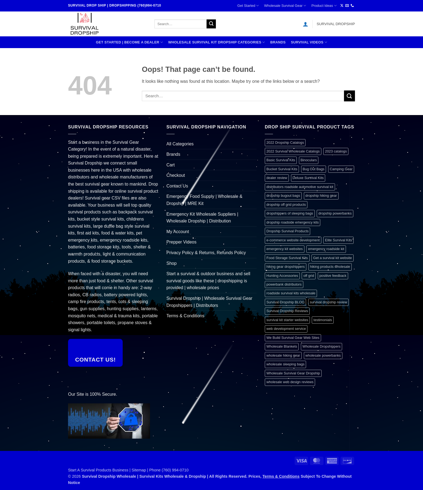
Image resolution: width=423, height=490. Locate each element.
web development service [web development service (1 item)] (286, 329)
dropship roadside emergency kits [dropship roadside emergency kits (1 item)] (292, 222)
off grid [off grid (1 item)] (308, 276)
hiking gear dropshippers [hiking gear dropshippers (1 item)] (285, 267)
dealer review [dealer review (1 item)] (276, 178)
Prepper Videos (181, 242)
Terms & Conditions (185, 315)
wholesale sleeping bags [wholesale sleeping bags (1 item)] (285, 364)
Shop (171, 263)
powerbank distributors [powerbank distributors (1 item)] (284, 284)
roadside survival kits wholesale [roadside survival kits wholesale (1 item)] (290, 293)
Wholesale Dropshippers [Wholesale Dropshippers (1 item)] (321, 346)
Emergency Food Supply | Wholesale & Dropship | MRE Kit (204, 200)
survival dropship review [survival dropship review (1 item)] (328, 302)
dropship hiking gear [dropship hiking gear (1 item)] (321, 195)
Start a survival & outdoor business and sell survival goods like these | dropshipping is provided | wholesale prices (208, 280)
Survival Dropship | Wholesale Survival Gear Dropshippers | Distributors (209, 302)
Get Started (248, 5)
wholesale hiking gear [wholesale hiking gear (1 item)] (283, 355)
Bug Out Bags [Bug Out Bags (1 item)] (314, 169)
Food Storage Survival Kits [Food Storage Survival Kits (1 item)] (287, 258)
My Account (177, 231)
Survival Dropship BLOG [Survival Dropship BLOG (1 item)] (285, 302)
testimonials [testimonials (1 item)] (322, 320)
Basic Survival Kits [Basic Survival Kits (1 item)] (280, 160)
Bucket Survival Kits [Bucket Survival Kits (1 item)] (281, 169)
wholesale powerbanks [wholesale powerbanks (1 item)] (323, 355)
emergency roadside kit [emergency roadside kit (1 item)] (326, 249)
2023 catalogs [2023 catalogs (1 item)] (336, 151)
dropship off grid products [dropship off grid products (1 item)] (286, 205)
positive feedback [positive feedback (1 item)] (332, 276)
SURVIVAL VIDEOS (309, 42)
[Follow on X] (341, 6)
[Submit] (211, 24)
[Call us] (352, 6)
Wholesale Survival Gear (285, 5)
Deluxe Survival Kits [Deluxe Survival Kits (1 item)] (308, 178)
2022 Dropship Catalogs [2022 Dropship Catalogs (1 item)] (285, 142)
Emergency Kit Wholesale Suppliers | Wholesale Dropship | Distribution (202, 218)
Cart (170, 165)
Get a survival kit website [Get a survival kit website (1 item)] (332, 258)
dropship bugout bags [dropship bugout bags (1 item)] (283, 195)
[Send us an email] (347, 6)
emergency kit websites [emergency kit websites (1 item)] (284, 249)
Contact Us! (95, 359)
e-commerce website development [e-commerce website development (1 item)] (293, 240)
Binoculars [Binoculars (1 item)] (309, 160)
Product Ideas (324, 5)
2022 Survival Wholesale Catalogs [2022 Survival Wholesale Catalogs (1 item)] (293, 151)
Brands (278, 42)
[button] (305, 24)
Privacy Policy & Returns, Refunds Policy (206, 252)
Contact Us (177, 186)
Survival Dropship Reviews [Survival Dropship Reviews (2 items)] (287, 311)
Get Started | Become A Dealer (129, 42)
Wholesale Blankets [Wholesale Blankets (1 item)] (281, 346)
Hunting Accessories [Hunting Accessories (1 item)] (282, 276)
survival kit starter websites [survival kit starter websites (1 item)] (287, 320)
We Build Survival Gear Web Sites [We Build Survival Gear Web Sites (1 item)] (292, 338)
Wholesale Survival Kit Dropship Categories (216, 42)
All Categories (180, 144)
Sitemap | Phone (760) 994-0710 (160, 470)
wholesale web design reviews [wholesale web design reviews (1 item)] (289, 382)
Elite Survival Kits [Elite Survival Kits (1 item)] (338, 240)
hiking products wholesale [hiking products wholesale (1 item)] (330, 267)
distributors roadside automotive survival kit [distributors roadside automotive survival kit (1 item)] (299, 187)
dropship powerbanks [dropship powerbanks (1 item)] (335, 213)
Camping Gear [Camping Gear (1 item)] (341, 169)
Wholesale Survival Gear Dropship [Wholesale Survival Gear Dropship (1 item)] (293, 373)
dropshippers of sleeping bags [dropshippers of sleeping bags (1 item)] (289, 213)
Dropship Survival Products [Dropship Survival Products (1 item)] (287, 231)
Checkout (175, 175)
